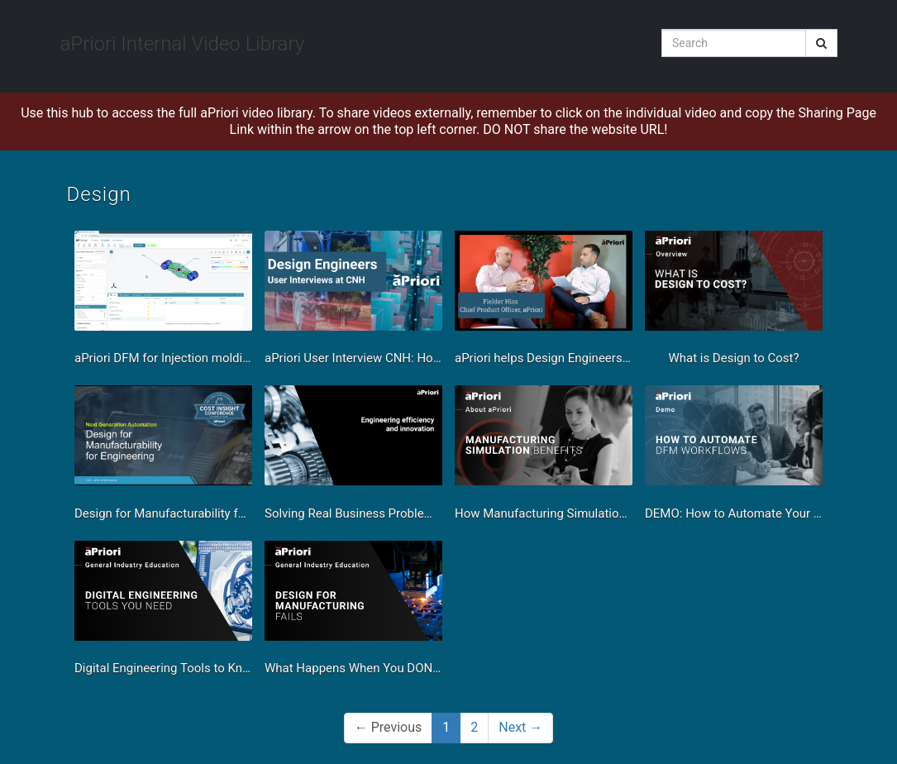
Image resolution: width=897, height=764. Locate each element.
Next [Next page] (520, 727)
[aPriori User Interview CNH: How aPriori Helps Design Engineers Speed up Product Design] (353, 302)
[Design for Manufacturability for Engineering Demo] (163, 456)
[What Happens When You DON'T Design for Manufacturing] (353, 612)
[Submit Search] (821, 43)
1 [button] (446, 727)
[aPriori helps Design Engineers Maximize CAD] (543, 302)
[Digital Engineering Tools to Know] (163, 612)
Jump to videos (0, 0)
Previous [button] (388, 727)
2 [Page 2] (474, 727)
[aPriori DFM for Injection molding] (163, 302)
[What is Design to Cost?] (734, 302)
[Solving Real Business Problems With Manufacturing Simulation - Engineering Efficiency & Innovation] (353, 456)
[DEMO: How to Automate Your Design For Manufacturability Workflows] (734, 456)
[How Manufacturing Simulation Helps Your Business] (543, 456)
